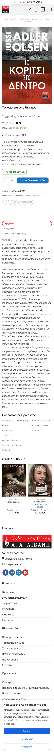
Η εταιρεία (8, 592)
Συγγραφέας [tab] (10, 228)
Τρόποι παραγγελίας (13, 642)
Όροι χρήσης (9, 682)
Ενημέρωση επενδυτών (14, 597)
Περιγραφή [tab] (9, 223)
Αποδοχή (27, 731)
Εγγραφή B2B (9, 609)
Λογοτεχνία (37, 19)
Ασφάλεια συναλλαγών (14, 699)
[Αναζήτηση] (30, 9)
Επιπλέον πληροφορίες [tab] (15, 233)
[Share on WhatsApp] (4, 202)
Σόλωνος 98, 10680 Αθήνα (18, 558)
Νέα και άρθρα (10, 659)
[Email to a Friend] (20, 202)
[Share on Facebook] (10, 202)
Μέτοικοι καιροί (13, 502)
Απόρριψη (27, 746)
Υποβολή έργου (10, 603)
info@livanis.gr (13, 564)
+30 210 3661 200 (14, 553)
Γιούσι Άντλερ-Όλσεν (29, 116)
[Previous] (2, 492)
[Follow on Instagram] (12, 572)
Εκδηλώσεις (8, 665)
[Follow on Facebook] (5, 572)
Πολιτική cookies (11, 693)
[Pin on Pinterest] (25, 202)
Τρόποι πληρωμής (12, 648)
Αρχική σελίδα (11, 19)
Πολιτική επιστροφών (13, 654)
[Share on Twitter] (15, 202)
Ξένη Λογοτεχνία (31, 195)
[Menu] (49, 9)
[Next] (52, 492)
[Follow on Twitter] (19, 572)
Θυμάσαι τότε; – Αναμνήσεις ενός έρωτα (40, 504)
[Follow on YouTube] (25, 572)
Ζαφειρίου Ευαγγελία (40, 510)
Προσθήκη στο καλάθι (33, 180)
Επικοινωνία (8, 620)
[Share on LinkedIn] (30, 202)
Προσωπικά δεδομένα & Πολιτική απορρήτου (25, 687)
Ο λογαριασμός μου (12, 637)
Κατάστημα (25, 19)
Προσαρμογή (27, 738)
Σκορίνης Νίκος (14, 510)
